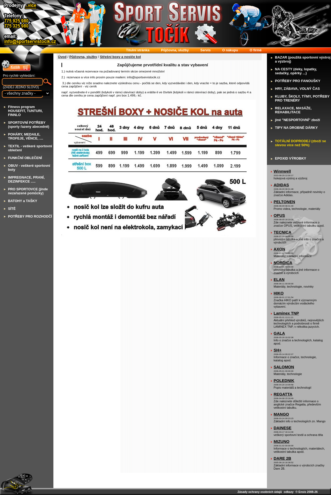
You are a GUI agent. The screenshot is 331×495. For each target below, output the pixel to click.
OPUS (279, 215)
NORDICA (283, 262)
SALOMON (284, 367)
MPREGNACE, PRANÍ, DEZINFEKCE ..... (26, 179)
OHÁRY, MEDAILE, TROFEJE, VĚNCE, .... (25, 136)
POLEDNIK (284, 380)
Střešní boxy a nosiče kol (120, 57)
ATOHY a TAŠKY (22, 201)
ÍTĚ (11, 209)
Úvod (62, 57)
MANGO (281, 414)
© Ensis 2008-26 (306, 491)
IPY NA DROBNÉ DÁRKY (296, 128)
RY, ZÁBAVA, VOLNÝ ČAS (297, 89)
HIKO (279, 293)
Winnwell (282, 171)
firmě (256, 50)
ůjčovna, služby (175, 50)
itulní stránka (137, 50)
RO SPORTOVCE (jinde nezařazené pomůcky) (28, 191)
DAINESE (282, 428)
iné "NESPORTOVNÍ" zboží (297, 120)
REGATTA (283, 394)
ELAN (279, 279)
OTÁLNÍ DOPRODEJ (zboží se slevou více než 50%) (300, 143)
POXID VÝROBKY (290, 158)
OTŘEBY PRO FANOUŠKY (297, 81)
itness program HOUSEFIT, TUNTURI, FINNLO (25, 111)
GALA (279, 333)
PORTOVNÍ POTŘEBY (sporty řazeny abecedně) (28, 125)
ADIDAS (281, 185)
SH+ (278, 350)
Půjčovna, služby (83, 57)
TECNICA (282, 232)
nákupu (230, 50)
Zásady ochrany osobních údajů (260, 491)
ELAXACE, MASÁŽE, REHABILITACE (293, 110)
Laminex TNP (286, 313)
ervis (205, 50)
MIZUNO (281, 441)
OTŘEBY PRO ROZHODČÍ (30, 216)
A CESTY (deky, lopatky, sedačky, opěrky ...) (296, 71)
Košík (15, 67)
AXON (279, 249)
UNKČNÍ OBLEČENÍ (25, 158)
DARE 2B (282, 458)
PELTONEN (284, 201)
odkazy (289, 491)
